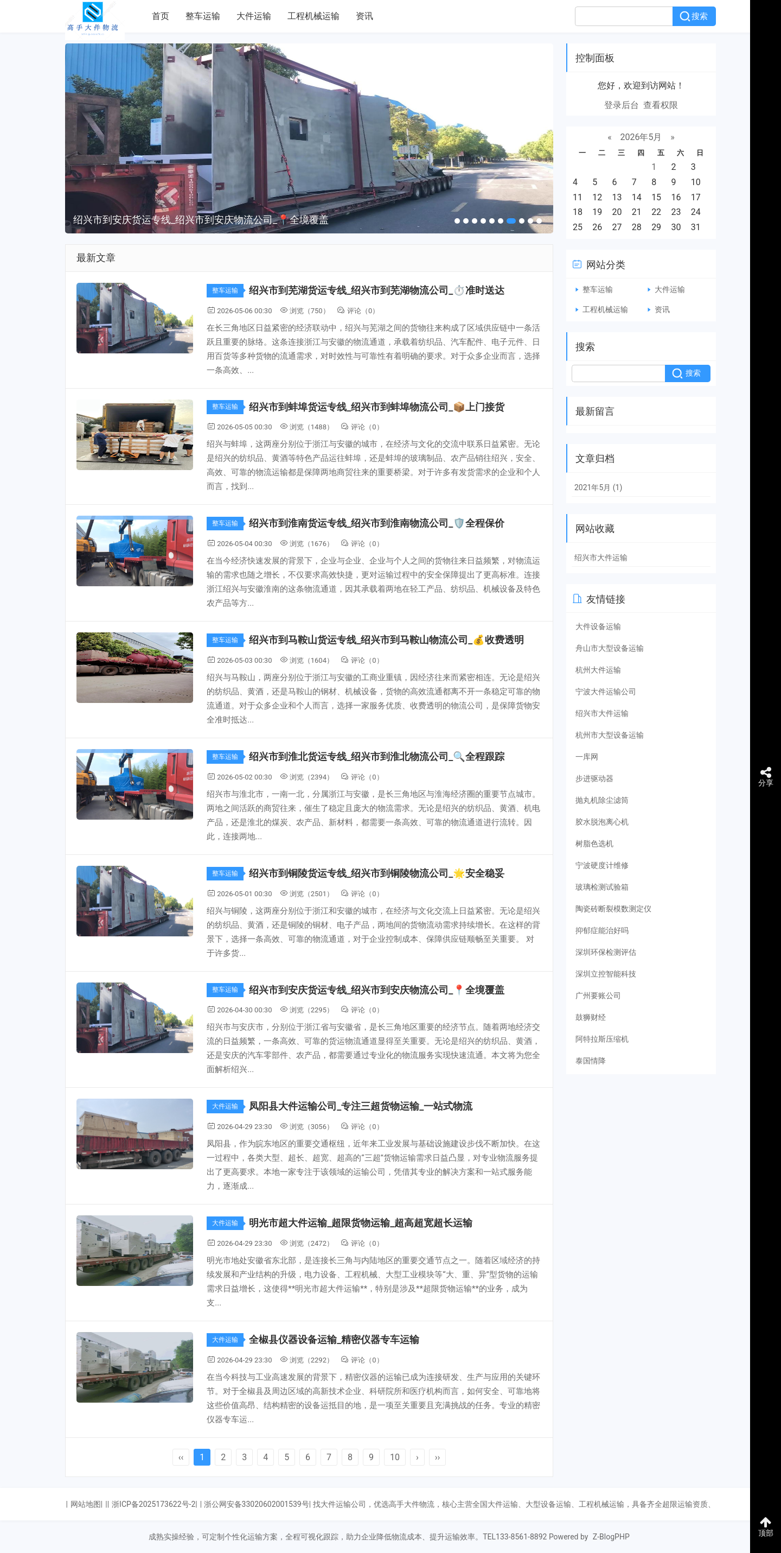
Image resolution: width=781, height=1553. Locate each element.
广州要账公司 (598, 995)
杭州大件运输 (598, 669)
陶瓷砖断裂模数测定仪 (613, 908)
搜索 (700, 16)
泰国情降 (590, 1060)
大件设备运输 (598, 626)
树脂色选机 (594, 843)
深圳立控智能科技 (605, 973)
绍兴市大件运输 (601, 557)
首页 (160, 16)
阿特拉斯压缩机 (602, 1039)
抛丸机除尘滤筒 (602, 800)
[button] (457, 221)
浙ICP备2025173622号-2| (154, 1504)
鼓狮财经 (590, 1017)
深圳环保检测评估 (605, 952)
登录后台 (621, 105)
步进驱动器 (594, 778)
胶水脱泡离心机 (602, 821)
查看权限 (660, 105)
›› (437, 1457)
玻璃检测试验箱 (602, 887)
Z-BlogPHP (611, 1536)
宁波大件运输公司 (605, 691)
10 (395, 1457)
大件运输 (253, 16)
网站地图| (87, 1504)
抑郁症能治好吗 (602, 930)
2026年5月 (641, 137)
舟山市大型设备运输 (609, 648)
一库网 (586, 756)
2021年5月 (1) (598, 487)
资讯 (364, 16)
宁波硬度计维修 (602, 865)
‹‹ (181, 1457)
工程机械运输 (313, 16)
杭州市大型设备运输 (609, 735)
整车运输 (202, 16)
